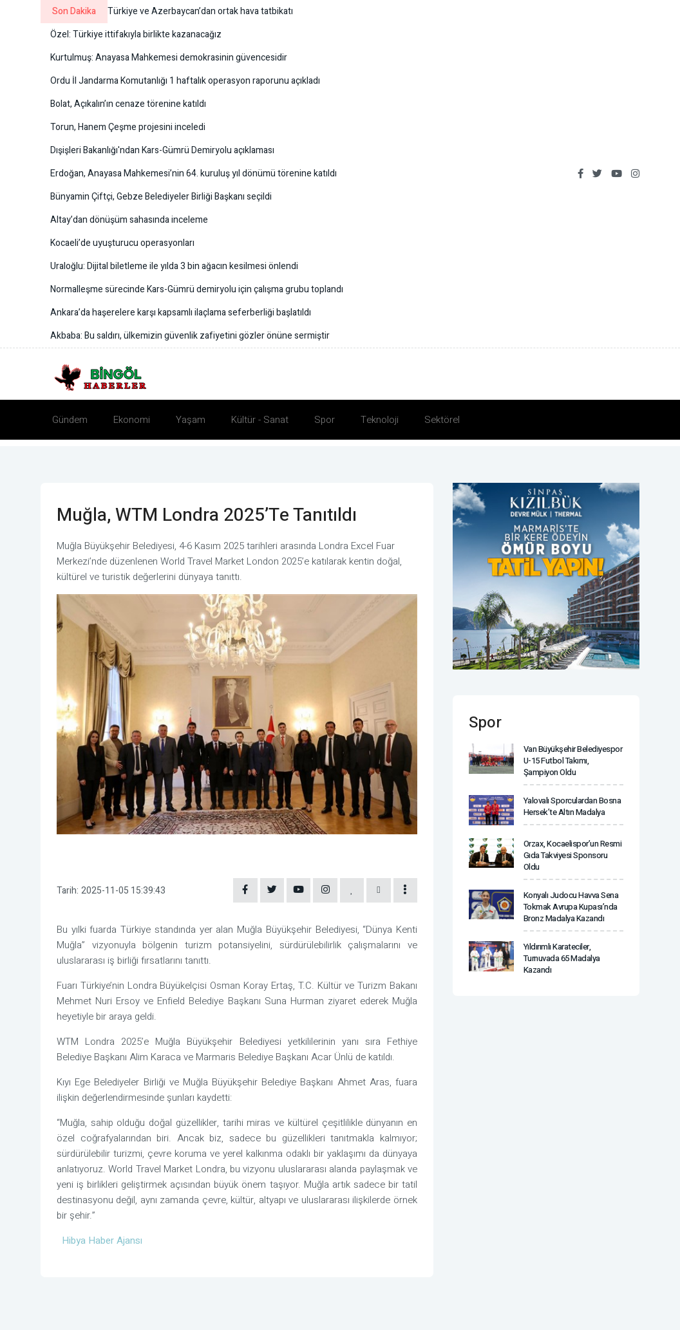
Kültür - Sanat (259, 420)
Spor (324, 420)
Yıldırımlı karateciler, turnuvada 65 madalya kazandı (561, 944)
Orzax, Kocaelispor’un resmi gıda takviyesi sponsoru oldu (573, 847)
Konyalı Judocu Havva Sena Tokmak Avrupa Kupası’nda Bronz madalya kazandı (570, 895)
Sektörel (442, 420)
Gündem (70, 420)
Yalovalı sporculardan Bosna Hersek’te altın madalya (571, 803)
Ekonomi (131, 420)
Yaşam (190, 420)
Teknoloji (380, 420)
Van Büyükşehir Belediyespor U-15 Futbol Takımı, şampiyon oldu (573, 759)
